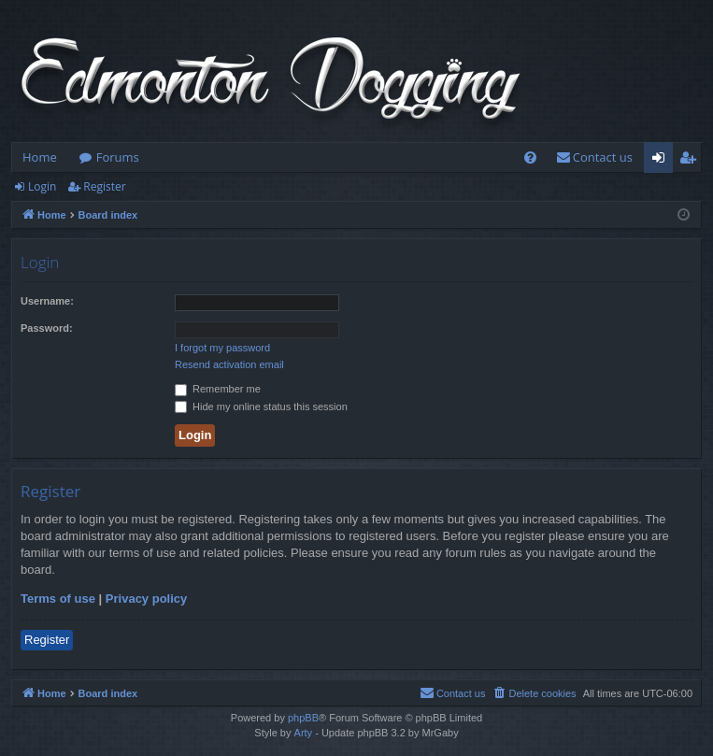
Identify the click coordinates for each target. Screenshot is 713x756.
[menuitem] (530, 157)
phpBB (303, 717)
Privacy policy (146, 599)
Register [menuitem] (691, 161)
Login (42, 186)
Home (39, 157)
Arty (303, 732)
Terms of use (58, 599)
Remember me (218, 388)
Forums (117, 157)
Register (104, 186)
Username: (47, 301)
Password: (47, 328)
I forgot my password (222, 347)
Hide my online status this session (261, 406)
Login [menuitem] (662, 161)
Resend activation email (229, 364)
